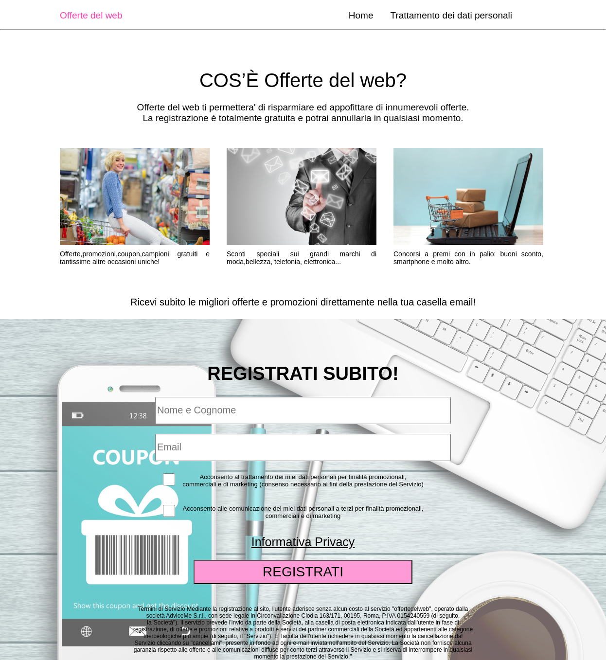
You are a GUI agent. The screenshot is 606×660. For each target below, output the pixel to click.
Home (361, 15)
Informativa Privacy (303, 542)
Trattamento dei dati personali (451, 15)
